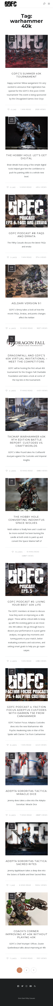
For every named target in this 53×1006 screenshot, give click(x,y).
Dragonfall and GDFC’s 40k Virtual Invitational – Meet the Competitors (26, 358)
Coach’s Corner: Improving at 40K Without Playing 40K (27, 934)
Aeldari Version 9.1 (26, 303)
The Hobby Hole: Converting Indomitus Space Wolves (26, 519)
